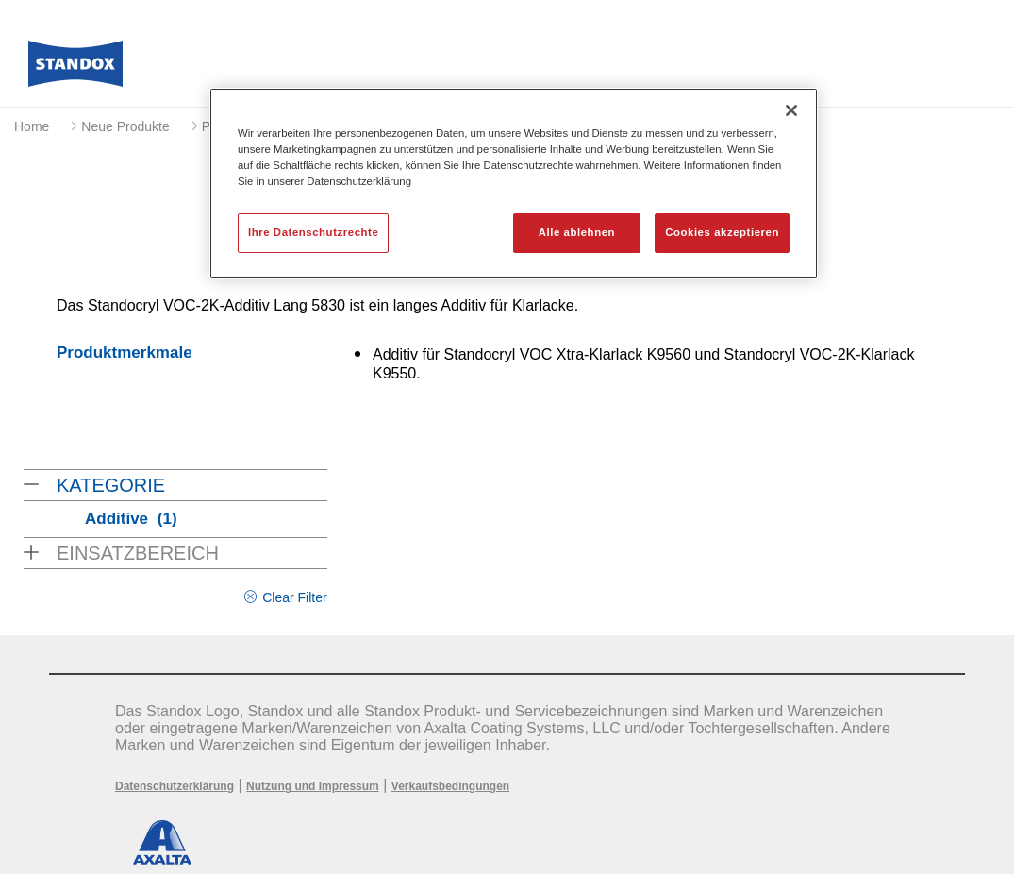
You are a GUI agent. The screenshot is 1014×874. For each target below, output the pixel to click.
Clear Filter (294, 597)
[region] (513, 183)
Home (31, 126)
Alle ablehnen (577, 232)
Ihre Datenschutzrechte (313, 232)
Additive (131, 519)
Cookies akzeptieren (722, 232)
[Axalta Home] (75, 69)
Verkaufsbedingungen (450, 786)
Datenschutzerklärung (174, 786)
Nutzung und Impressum (312, 786)
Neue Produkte (125, 126)
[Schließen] (791, 110)
